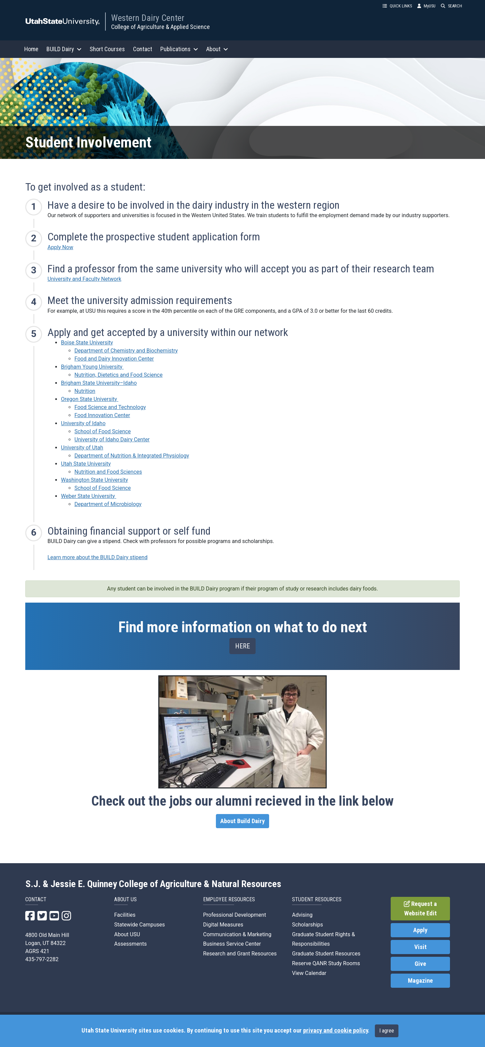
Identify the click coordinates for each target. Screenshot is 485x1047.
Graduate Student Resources (326, 953)
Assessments (130, 944)
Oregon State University (89, 399)
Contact (142, 49)
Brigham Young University (92, 367)
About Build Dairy (242, 821)
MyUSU (426, 5)
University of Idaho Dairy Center (112, 439)
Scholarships (307, 924)
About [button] (217, 49)
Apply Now (60, 247)
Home (31, 49)
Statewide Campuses (139, 924)
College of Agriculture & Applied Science (160, 26)
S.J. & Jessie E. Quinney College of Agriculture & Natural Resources (153, 884)
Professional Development (234, 915)
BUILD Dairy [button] (64, 49)
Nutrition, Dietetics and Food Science (118, 375)
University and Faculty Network (84, 279)
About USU (127, 934)
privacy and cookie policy (335, 1030)
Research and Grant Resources (240, 953)
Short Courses (107, 49)
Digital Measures (223, 924)
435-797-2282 (42, 959)
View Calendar (309, 973)
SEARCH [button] (451, 5)
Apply (420, 930)
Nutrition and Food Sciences (108, 472)
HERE (242, 646)
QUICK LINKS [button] (397, 5)
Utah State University (86, 464)
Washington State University (94, 480)
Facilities (124, 915)
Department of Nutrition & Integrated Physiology (131, 455)
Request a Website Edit (420, 908)
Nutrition (84, 391)
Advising (302, 915)
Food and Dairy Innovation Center (114, 359)
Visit (420, 947)
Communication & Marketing (237, 934)
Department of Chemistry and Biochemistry (126, 350)
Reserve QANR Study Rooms (326, 963)
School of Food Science (102, 431)
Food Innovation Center (102, 415)
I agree (386, 1030)
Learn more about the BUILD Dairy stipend (97, 557)
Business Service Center (232, 944)
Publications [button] (179, 49)
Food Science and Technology (110, 407)
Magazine (420, 980)
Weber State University (88, 496)
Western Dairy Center (147, 18)
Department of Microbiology (107, 504)
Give (420, 964)
